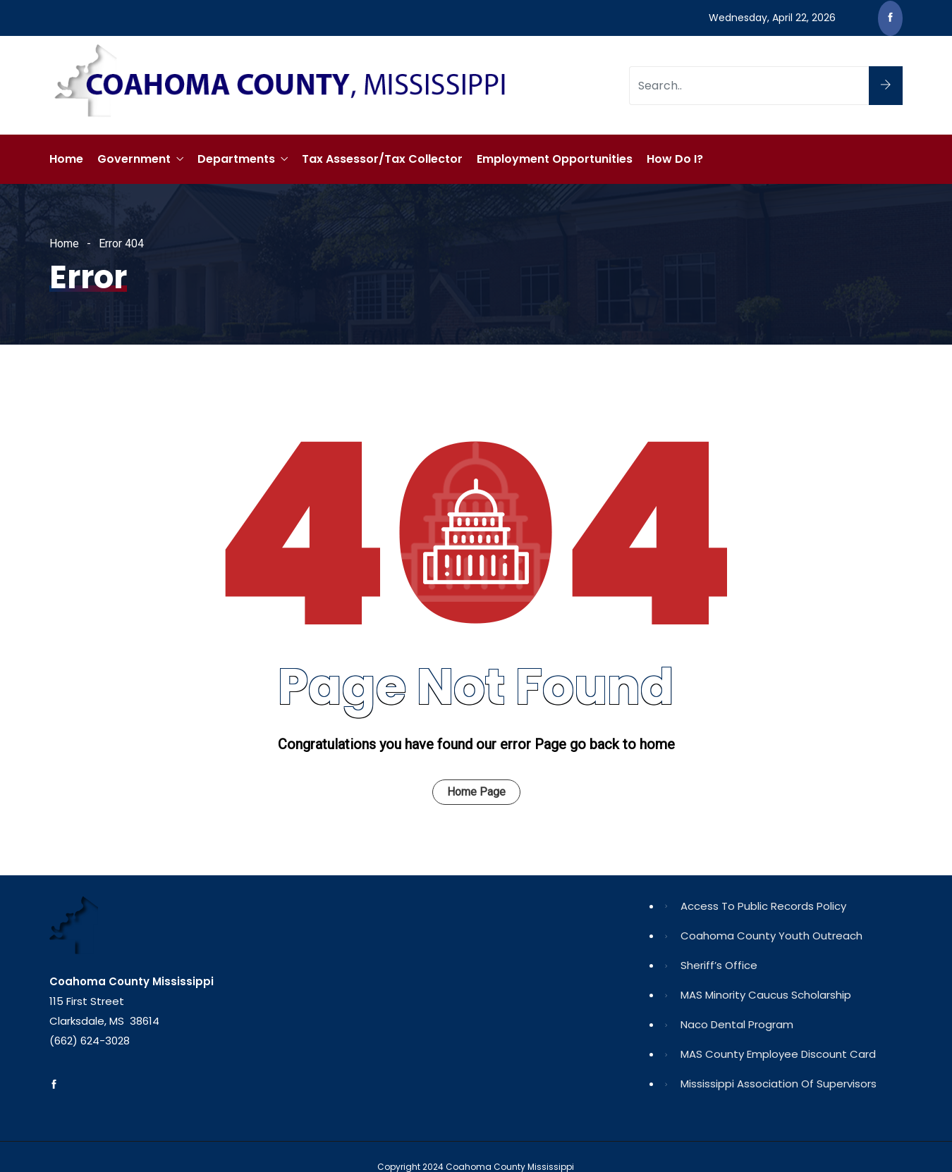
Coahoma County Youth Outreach (771, 935)
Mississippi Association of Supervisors (779, 1083)
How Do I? (675, 159)
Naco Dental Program (737, 1024)
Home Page (476, 791)
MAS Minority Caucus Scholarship (766, 994)
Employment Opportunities (555, 159)
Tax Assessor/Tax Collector (382, 159)
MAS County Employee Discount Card (778, 1054)
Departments (236, 159)
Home (66, 159)
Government (134, 159)
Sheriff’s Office (719, 965)
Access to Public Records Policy (763, 906)
